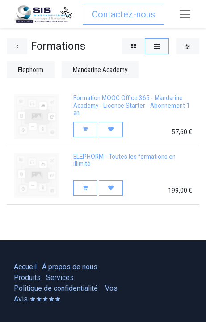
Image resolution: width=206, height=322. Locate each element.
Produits (27, 277)
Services (60, 277)
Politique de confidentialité (56, 288)
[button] (85, 129)
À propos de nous (69, 267)
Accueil (25, 267)
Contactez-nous (123, 14)
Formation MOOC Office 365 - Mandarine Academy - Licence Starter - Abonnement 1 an (131, 105)
